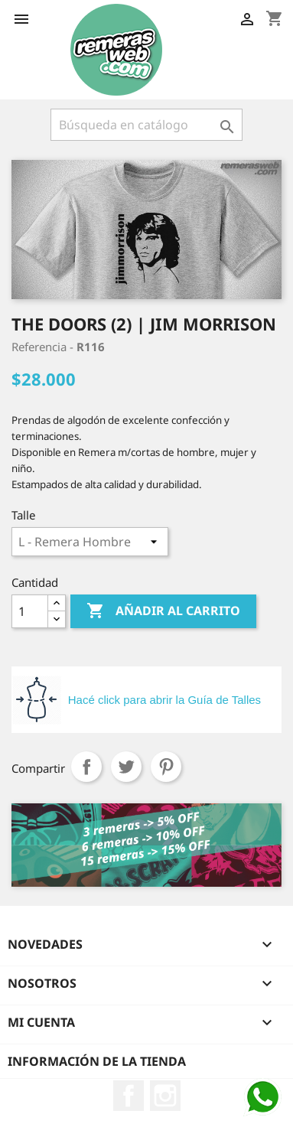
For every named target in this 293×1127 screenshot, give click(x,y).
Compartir (86, 766)
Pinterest (166, 766)
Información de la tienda (97, 1061)
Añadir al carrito (163, 611)
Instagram (165, 1095)
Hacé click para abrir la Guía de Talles (164, 699)
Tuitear (126, 766)
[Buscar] (146, 125)
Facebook (128, 1095)
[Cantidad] (29, 611)
